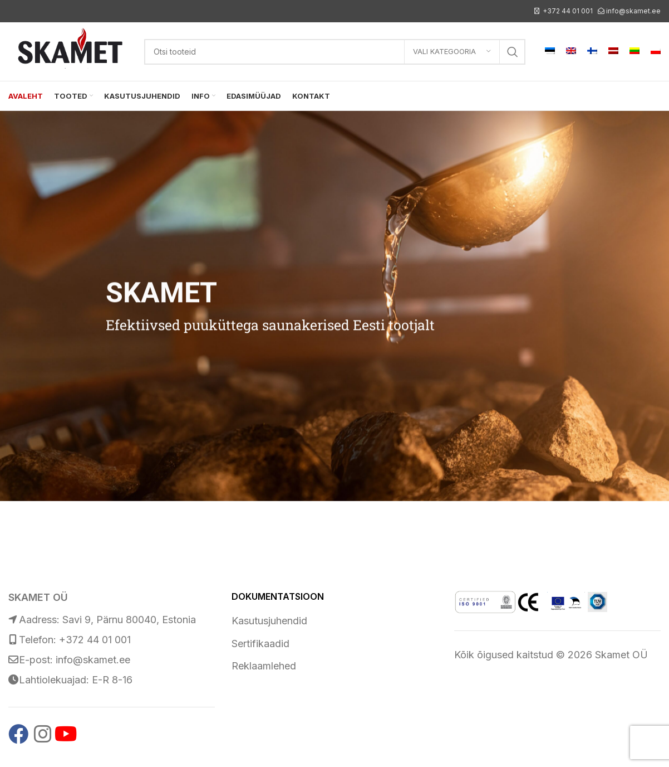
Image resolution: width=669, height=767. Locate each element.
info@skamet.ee (633, 11)
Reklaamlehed (264, 666)
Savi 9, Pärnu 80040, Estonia (129, 619)
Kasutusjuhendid (269, 621)
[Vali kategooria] (452, 52)
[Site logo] (70, 50)
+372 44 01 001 (568, 11)
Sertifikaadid (260, 643)
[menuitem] (550, 52)
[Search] (334, 52)
